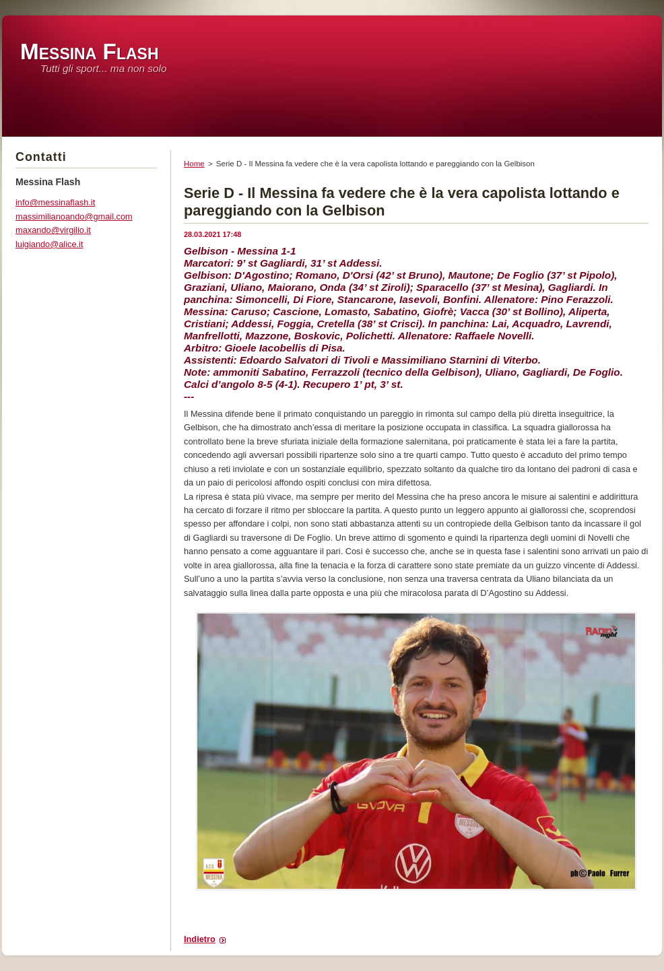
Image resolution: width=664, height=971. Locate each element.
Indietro (199, 939)
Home (194, 164)
